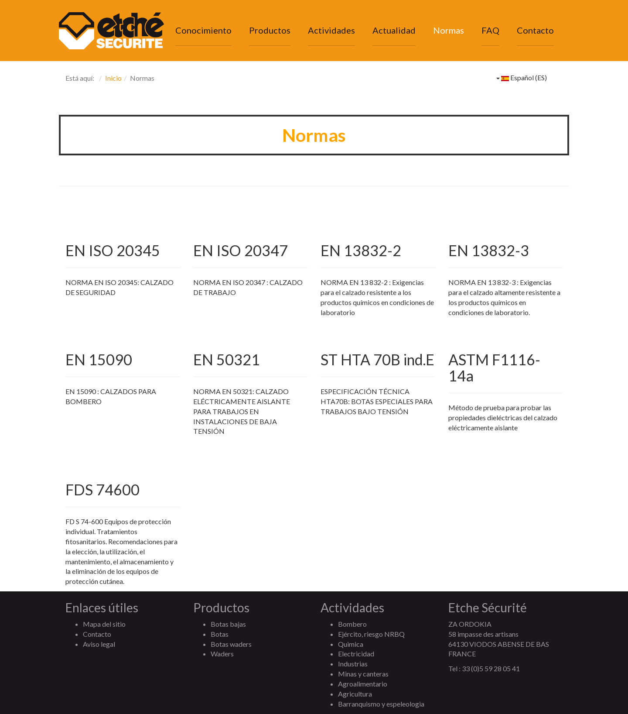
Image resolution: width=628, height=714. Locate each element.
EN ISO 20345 (112, 250)
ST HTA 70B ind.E (377, 359)
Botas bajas (228, 624)
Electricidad (356, 653)
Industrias (353, 663)
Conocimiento (203, 30)
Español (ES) (521, 77)
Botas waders (231, 644)
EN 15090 (98, 359)
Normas (448, 30)
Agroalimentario (362, 684)
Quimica (350, 644)
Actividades (331, 30)
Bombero (352, 624)
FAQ (490, 30)
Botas (220, 634)
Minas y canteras (363, 673)
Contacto (535, 30)
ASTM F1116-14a (494, 367)
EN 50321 (226, 359)
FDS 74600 (102, 489)
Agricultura (355, 694)
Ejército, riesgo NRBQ (371, 634)
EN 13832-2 (361, 250)
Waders (222, 653)
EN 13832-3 (488, 250)
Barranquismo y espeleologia (381, 704)
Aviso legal (99, 644)
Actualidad (394, 30)
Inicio (113, 78)
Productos (269, 30)
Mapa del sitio (104, 624)
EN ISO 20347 (240, 250)
